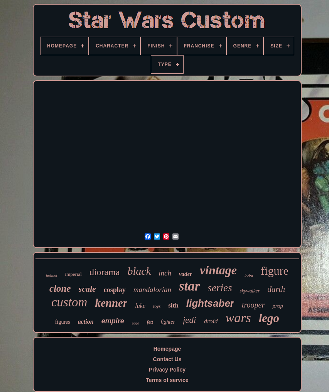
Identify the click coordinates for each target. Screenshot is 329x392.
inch (165, 273)
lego (269, 318)
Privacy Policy (167, 370)
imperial (73, 274)
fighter (168, 322)
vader (185, 274)
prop (277, 306)
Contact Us (167, 359)
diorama (104, 272)
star (189, 286)
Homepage (167, 349)
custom (69, 302)
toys (156, 306)
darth (276, 289)
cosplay (115, 290)
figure (275, 270)
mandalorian (152, 290)
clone (60, 288)
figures (62, 322)
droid (211, 321)
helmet (51, 275)
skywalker (250, 291)
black (139, 271)
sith (173, 305)
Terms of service (167, 380)
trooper (253, 305)
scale (87, 289)
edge (135, 323)
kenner (111, 303)
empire (112, 321)
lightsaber (210, 303)
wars (238, 318)
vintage (218, 270)
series (220, 288)
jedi (189, 320)
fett (150, 322)
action (86, 321)
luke (140, 305)
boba (249, 275)
